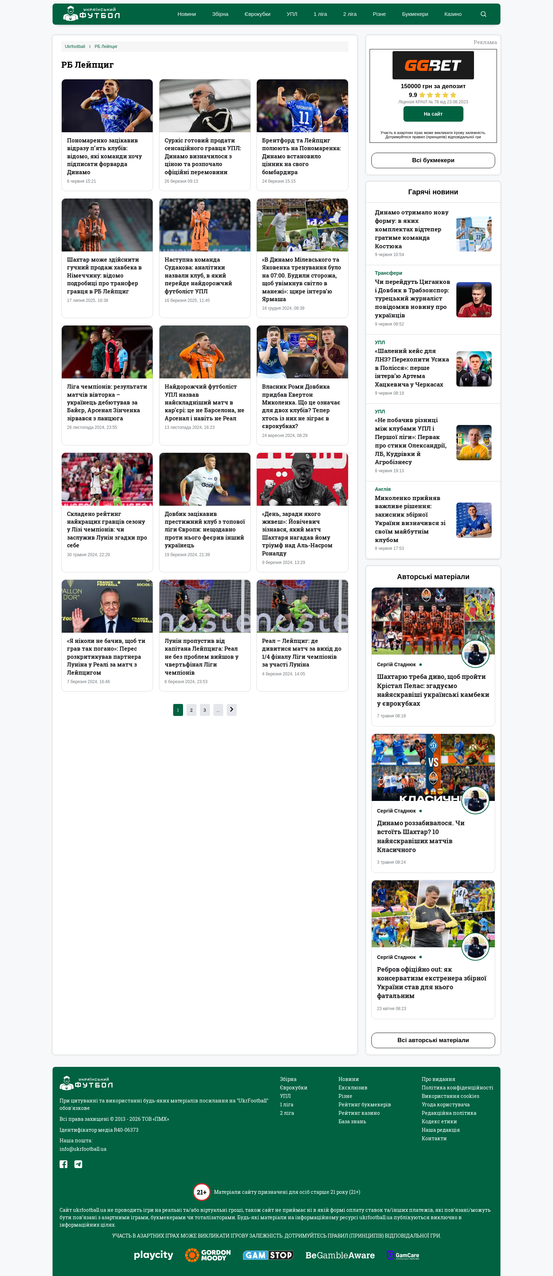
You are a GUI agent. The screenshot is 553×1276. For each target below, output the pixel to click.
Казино (453, 14)
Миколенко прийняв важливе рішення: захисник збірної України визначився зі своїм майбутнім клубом (410, 519)
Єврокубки (258, 14)
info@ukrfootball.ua (83, 1149)
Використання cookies (450, 1096)
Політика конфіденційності (457, 1087)
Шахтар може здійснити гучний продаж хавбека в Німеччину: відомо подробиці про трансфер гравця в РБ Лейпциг (104, 275)
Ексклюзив (353, 1087)
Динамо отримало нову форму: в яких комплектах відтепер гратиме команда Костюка (412, 229)
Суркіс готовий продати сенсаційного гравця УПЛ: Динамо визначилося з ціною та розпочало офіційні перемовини (203, 156)
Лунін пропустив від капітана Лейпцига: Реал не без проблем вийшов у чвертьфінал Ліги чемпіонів (201, 656)
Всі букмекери (433, 160)
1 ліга (320, 14)
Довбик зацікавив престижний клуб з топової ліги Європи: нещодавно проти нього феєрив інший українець (205, 529)
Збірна (220, 14)
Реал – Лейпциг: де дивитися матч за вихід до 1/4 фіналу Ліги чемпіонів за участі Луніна (301, 652)
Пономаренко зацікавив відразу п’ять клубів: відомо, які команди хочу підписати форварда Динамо (104, 156)
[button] (483, 14)
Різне (379, 14)
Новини (186, 14)
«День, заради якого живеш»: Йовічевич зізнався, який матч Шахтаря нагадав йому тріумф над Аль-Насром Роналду (297, 533)
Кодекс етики (439, 1121)
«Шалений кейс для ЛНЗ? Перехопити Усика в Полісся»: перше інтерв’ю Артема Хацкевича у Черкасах (412, 367)
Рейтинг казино (359, 1113)
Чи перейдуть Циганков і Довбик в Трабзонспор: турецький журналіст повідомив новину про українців (412, 298)
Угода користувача (446, 1104)
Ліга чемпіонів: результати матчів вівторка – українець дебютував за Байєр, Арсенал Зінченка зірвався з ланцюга (107, 402)
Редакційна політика (449, 1113)
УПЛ (292, 14)
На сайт (433, 114)
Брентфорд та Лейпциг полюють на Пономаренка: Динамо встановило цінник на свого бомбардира (301, 156)
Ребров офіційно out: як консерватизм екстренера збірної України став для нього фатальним (431, 982)
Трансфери (388, 273)
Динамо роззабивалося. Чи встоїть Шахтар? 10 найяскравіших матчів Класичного (420, 836)
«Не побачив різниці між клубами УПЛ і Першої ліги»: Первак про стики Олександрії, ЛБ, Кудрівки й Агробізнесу (410, 441)
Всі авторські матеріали (433, 1040)
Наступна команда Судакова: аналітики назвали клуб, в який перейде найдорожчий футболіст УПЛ (198, 275)
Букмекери (415, 14)
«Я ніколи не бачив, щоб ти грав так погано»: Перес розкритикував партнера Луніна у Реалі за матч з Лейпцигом (106, 656)
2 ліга (350, 14)
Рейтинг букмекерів (365, 1104)
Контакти (434, 1138)
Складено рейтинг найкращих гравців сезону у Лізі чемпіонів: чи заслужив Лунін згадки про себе (107, 529)
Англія (383, 489)
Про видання (438, 1079)
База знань (352, 1121)
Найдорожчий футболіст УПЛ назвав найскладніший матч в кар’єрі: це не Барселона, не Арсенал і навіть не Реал (204, 402)
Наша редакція (441, 1129)
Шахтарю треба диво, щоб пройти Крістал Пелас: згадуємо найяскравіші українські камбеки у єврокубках (433, 689)
